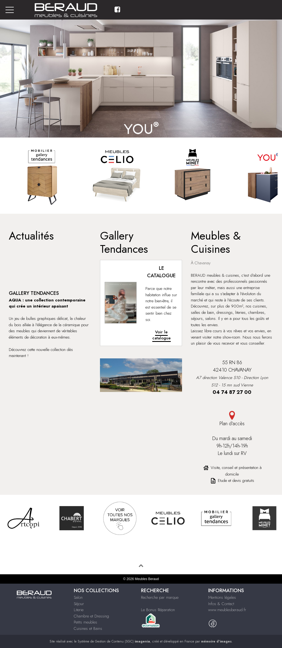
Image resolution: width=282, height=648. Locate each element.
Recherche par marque (159, 597)
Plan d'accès (232, 419)
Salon (78, 597)
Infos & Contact (221, 604)
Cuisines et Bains (88, 628)
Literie (78, 610)
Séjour (79, 604)
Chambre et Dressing (91, 616)
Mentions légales (222, 597)
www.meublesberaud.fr (227, 610)
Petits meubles (85, 622)
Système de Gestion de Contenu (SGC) (114, 641)
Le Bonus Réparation (158, 610)
